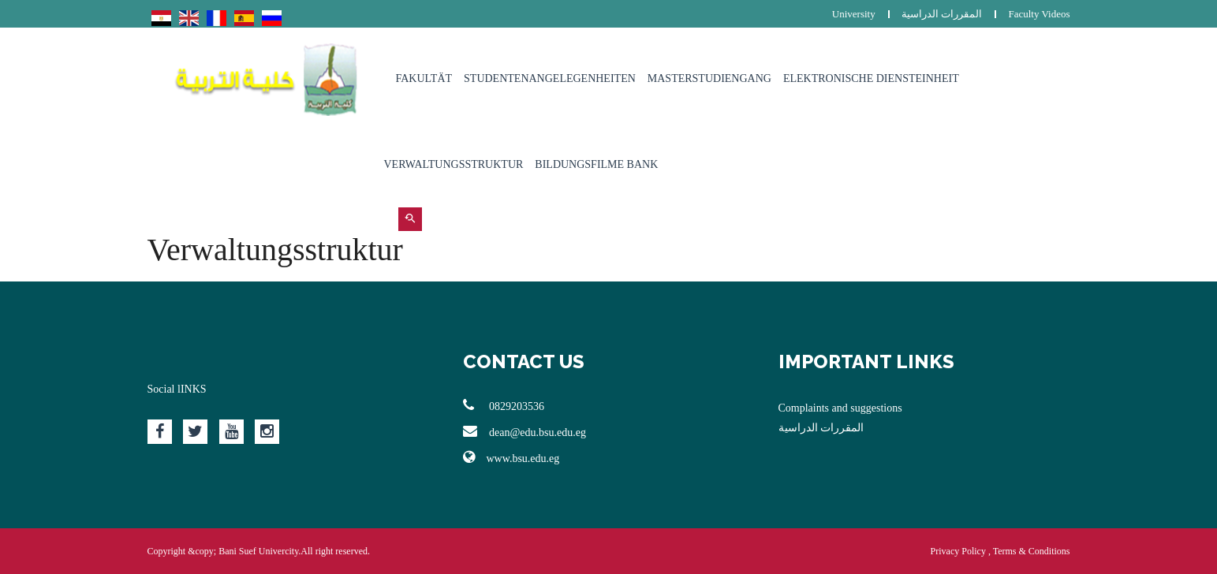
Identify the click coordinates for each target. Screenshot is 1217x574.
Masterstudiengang (709, 78)
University (853, 14)
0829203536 (504, 405)
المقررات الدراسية (942, 14)
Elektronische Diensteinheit (871, 78)
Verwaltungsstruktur (454, 164)
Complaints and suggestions (840, 408)
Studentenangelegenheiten (550, 78)
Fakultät (424, 78)
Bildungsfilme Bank (596, 164)
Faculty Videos (1039, 14)
